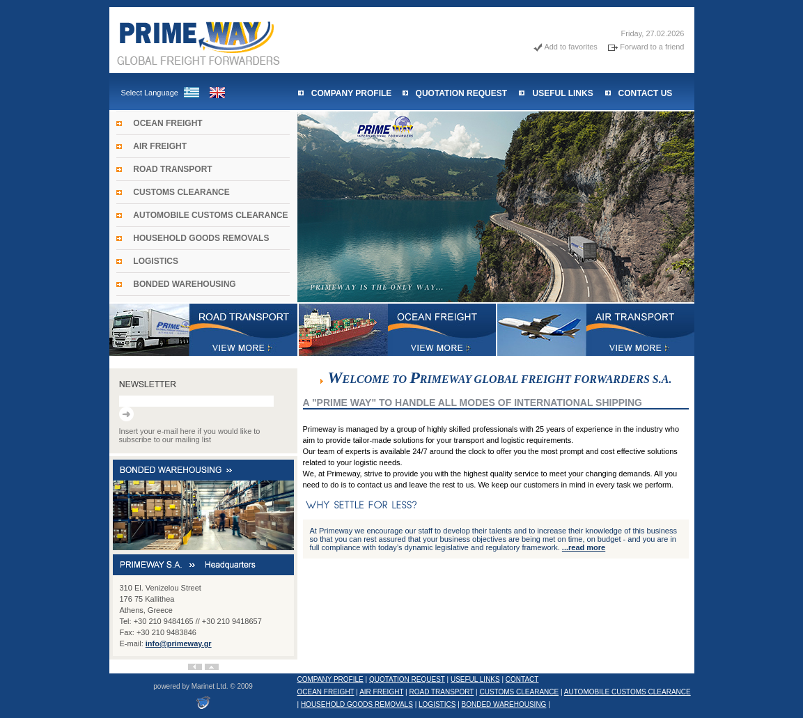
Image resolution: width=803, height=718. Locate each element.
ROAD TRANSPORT (172, 169)
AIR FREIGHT (160, 146)
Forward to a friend (652, 46)
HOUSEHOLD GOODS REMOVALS (201, 238)
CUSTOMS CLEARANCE (181, 192)
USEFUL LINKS (563, 93)
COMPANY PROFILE (351, 93)
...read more (583, 547)
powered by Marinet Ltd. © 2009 (202, 686)
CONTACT (522, 679)
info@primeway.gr (179, 643)
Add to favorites (570, 46)
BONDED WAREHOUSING (184, 284)
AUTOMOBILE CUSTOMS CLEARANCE (210, 215)
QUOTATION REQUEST (462, 93)
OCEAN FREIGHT (167, 123)
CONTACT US (645, 93)
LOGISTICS (155, 261)
